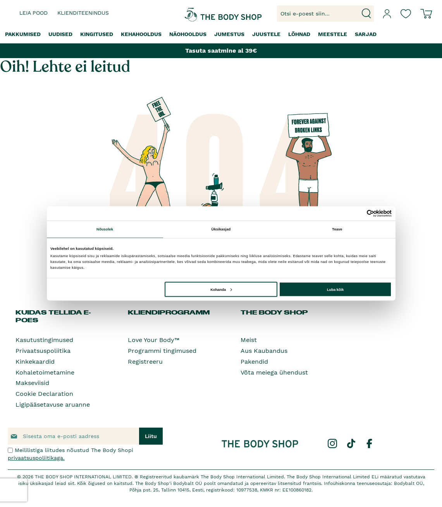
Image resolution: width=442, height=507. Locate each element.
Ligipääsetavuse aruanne (52, 404)
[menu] (221, 34)
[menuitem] (23, 34)
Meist (249, 340)
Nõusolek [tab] (104, 229)
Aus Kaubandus (264, 350)
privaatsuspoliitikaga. (36, 458)
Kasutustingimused (44, 340)
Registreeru (145, 361)
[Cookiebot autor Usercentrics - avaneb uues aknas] (358, 213)
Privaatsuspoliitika (43, 350)
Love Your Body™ (153, 340)
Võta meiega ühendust (274, 372)
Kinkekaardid (35, 361)
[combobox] (325, 13)
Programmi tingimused (162, 350)
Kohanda (221, 289)
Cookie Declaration (44, 393)
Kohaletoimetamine (44, 372)
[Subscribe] (151, 436)
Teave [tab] (337, 229)
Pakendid (254, 361)
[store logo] (199, 14)
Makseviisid (32, 383)
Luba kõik (335, 289)
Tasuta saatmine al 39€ (221, 50)
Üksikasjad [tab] (221, 229)
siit (71, 483)
